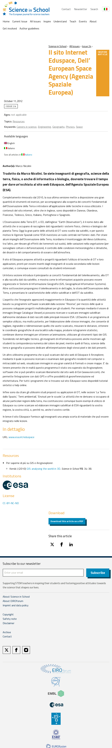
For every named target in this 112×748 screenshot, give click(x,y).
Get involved (10, 28)
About (93, 21)
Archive (7, 632)
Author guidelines (29, 28)
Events (83, 21)
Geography (58, 127)
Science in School (58, 46)
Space (79, 127)
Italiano (9, 148)
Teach (72, 21)
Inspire (47, 21)
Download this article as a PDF (67, 521)
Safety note (10, 619)
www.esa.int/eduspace (21, 437)
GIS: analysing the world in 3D (43, 469)
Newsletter (80, 9)
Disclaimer (8, 623)
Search (94, 9)
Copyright (8, 615)
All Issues (35, 21)
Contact (66, 9)
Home (6, 21)
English (9, 143)
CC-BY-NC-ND (11, 503)
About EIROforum (13, 601)
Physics (70, 127)
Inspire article (103, 53)
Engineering (44, 127)
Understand (60, 21)
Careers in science (27, 127)
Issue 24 (86, 46)
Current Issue (19, 21)
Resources (19, 121)
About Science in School (16, 597)
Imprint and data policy (15, 605)
